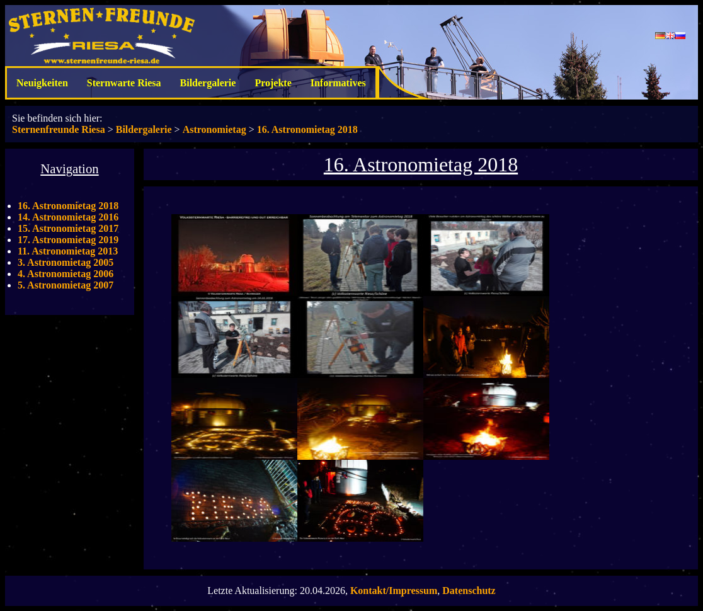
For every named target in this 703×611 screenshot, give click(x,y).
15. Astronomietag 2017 (68, 228)
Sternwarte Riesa (124, 82)
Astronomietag (214, 129)
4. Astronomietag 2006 (65, 273)
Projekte (272, 82)
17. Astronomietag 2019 (68, 239)
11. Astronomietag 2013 (68, 251)
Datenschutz (468, 590)
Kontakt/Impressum (393, 590)
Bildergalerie (208, 82)
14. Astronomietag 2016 (68, 217)
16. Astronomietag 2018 (307, 129)
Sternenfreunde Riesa (58, 129)
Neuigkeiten (42, 82)
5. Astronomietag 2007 (65, 285)
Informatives (338, 82)
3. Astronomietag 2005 (65, 262)
